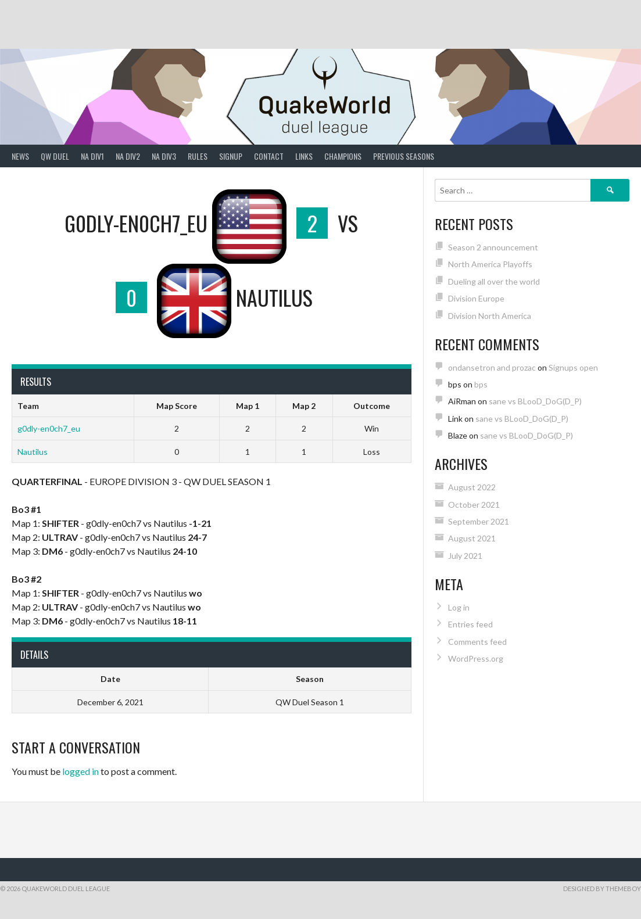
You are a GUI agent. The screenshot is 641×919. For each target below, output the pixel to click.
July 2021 (465, 556)
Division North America (489, 316)
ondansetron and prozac (492, 367)
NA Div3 (164, 156)
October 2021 (474, 504)
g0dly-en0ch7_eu (48, 428)
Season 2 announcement (493, 247)
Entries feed (470, 624)
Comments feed (477, 642)
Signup (230, 156)
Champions (342, 156)
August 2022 (472, 487)
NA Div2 (128, 156)
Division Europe (476, 298)
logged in (80, 771)
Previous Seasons (403, 156)
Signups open (573, 367)
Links (304, 156)
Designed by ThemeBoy (602, 888)
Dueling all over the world (494, 281)
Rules (197, 156)
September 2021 (478, 521)
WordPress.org (475, 658)
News (20, 156)
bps (481, 384)
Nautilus (32, 452)
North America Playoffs (490, 264)
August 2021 (472, 538)
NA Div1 (92, 156)
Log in (459, 607)
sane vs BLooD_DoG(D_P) (535, 401)
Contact (269, 156)
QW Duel (55, 156)
